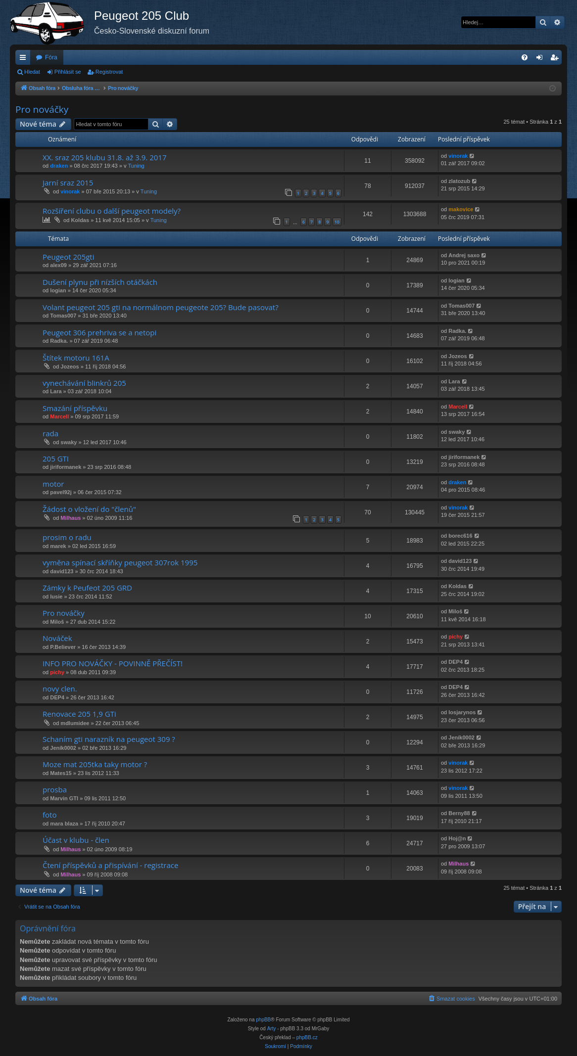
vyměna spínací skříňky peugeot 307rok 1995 (120, 562)
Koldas (80, 220)
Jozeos (69, 366)
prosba (55, 789)
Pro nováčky (41, 109)
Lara (55, 391)
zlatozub (459, 181)
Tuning (136, 166)
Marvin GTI (64, 798)
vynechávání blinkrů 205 (84, 383)
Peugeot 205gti (69, 257)
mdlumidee (74, 723)
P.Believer (63, 647)
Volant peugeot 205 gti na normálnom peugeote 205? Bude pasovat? (161, 307)
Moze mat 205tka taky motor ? (95, 764)
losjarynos (462, 712)
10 (337, 222)
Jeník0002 (63, 748)
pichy (455, 637)
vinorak (458, 156)
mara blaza (64, 823)
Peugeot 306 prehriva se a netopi (99, 332)
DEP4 (455, 662)
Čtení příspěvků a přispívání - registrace (110, 865)
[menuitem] (524, 57)
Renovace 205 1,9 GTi (79, 714)
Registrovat (109, 72)
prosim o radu (67, 537)
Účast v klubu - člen (76, 840)
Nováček (57, 638)
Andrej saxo (464, 255)
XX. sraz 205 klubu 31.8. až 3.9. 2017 (104, 157)
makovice (460, 209)
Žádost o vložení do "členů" (89, 509)
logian (58, 290)
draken (59, 166)
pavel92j (60, 492)
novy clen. (60, 688)
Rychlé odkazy (24, 59)
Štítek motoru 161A (76, 358)
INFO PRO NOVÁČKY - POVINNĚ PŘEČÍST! (113, 663)
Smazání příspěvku (75, 408)
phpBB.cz (307, 1037)
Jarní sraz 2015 (68, 182)
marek (58, 546)
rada (50, 433)
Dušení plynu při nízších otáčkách (100, 282)
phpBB (263, 1019)
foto (49, 815)
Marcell (59, 416)
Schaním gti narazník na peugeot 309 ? (109, 739)
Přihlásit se (67, 72)
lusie (56, 596)
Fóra (51, 57)
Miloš (57, 622)
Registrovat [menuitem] (556, 59)
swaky (68, 442)
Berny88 (459, 813)
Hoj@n (457, 838)
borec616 (460, 536)
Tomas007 (63, 316)
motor (53, 484)
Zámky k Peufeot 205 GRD (87, 588)
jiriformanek (65, 467)
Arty (271, 1028)
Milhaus (70, 518)
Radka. (59, 341)
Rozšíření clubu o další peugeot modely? (112, 211)
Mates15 (60, 773)
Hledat (32, 72)
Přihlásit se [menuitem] (541, 59)
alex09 (58, 265)
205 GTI (56, 458)
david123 (61, 571)
